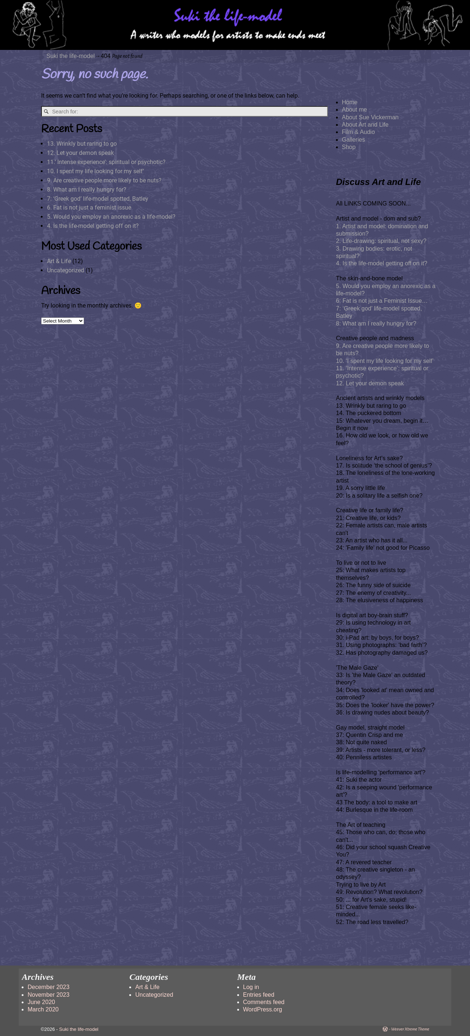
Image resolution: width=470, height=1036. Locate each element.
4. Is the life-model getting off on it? (93, 225)
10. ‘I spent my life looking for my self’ (385, 361)
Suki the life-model (71, 56)
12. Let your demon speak (80, 152)
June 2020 (41, 1002)
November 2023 (48, 995)
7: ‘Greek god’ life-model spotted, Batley (97, 198)
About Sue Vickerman (370, 117)
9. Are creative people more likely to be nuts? (104, 180)
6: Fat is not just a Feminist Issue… (382, 301)
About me (354, 109)
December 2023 (48, 987)
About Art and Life (365, 124)
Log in (251, 987)
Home (350, 102)
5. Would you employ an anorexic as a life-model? (111, 216)
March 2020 (43, 1009)
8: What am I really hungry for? (376, 323)
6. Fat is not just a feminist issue (89, 207)
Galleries (353, 140)
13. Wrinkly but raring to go (82, 143)
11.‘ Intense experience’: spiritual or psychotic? (106, 162)
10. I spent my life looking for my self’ (95, 171)
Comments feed (264, 1002)
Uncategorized (65, 270)
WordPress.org (262, 1009)
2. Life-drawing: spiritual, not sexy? (381, 241)
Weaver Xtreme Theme (410, 1029)
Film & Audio (358, 132)
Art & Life (59, 261)
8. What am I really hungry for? (86, 189)
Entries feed (258, 995)
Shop (348, 147)
